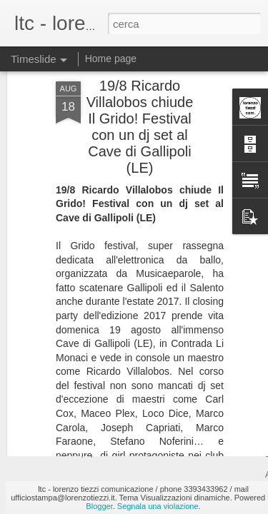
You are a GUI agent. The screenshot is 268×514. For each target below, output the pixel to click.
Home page (111, 58)
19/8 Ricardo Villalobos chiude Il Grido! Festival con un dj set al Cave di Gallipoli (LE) (140, 82)
